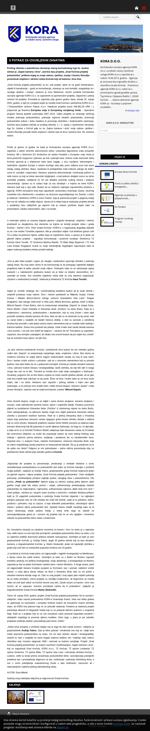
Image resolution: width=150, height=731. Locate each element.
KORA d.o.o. (110, 61)
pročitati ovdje (121, 723)
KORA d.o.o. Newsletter (120, 122)
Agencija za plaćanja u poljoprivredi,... (126, 197)
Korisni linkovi (108, 163)
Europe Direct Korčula (126, 171)
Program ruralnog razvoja (124, 220)
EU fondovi (120, 206)
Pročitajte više (132, 110)
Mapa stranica (20, 714)
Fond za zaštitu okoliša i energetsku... (127, 185)
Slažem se (62, 727)
